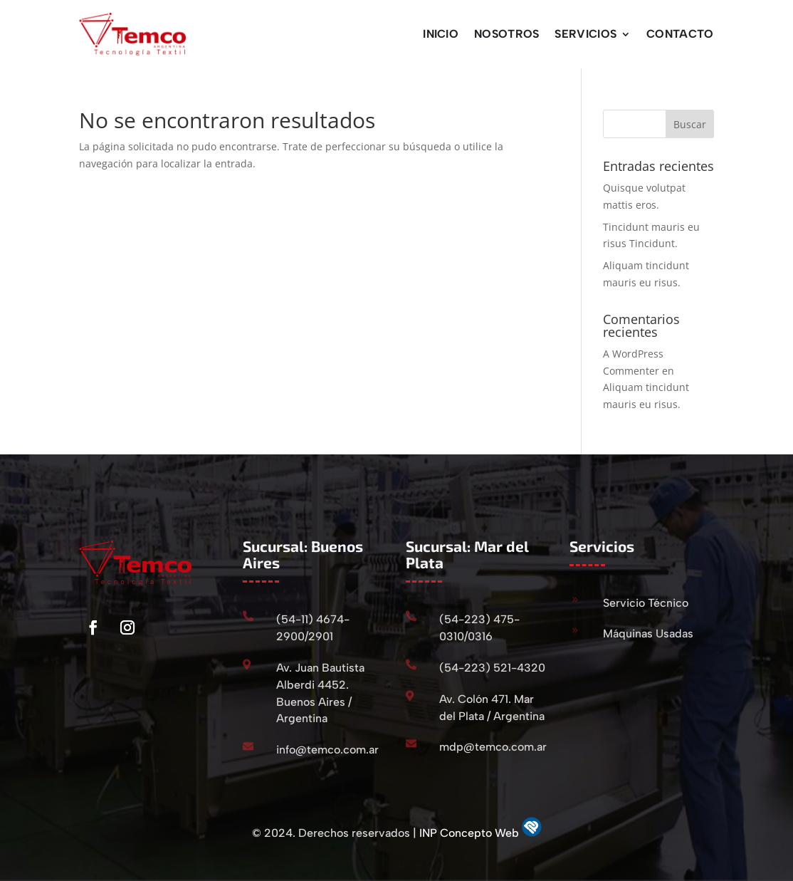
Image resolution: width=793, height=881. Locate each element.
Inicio (440, 34)
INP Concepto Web (470, 833)
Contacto (679, 34)
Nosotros (506, 34)
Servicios (585, 34)
